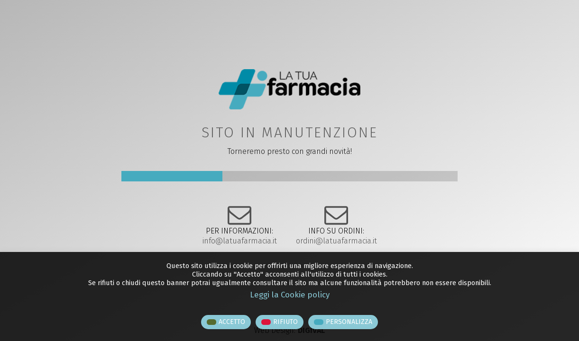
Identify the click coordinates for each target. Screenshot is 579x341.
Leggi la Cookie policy (290, 294)
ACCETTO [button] (232, 322)
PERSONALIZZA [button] (349, 322)
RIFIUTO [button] (285, 322)
